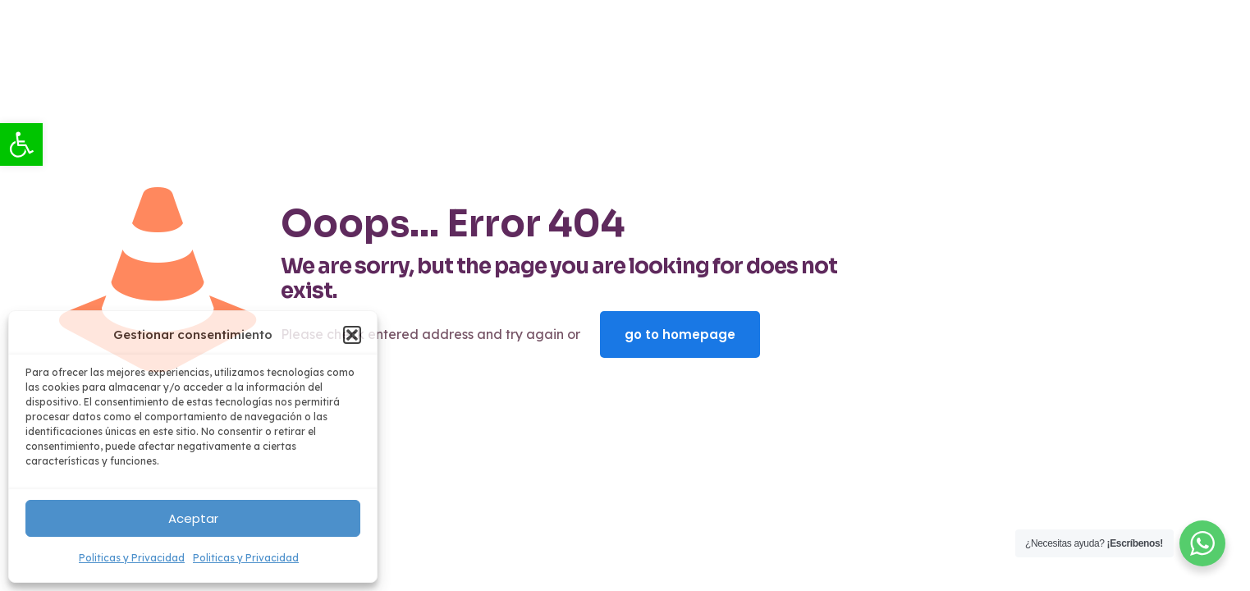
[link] (21, 144)
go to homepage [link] (680, 334)
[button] (352, 335)
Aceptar (193, 518)
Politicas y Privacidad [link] (132, 558)
